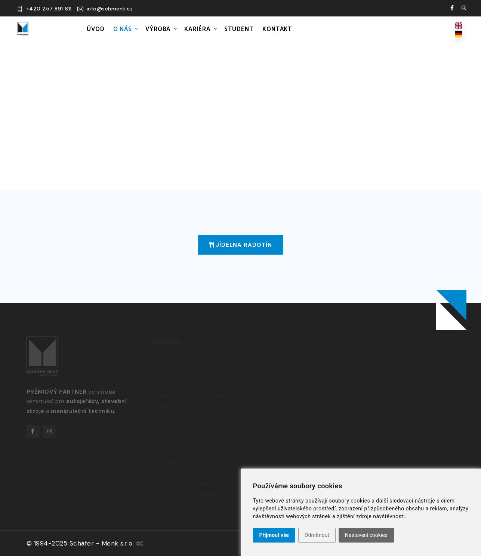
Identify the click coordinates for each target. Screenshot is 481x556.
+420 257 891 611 (49, 8)
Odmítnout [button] (317, 535)
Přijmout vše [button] (274, 535)
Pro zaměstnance (378, 30)
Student (239, 29)
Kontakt (277, 29)
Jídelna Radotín (240, 245)
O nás (122, 29)
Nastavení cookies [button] (366, 535)
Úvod (95, 29)
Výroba (157, 29)
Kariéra (197, 29)
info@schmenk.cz (110, 8)
